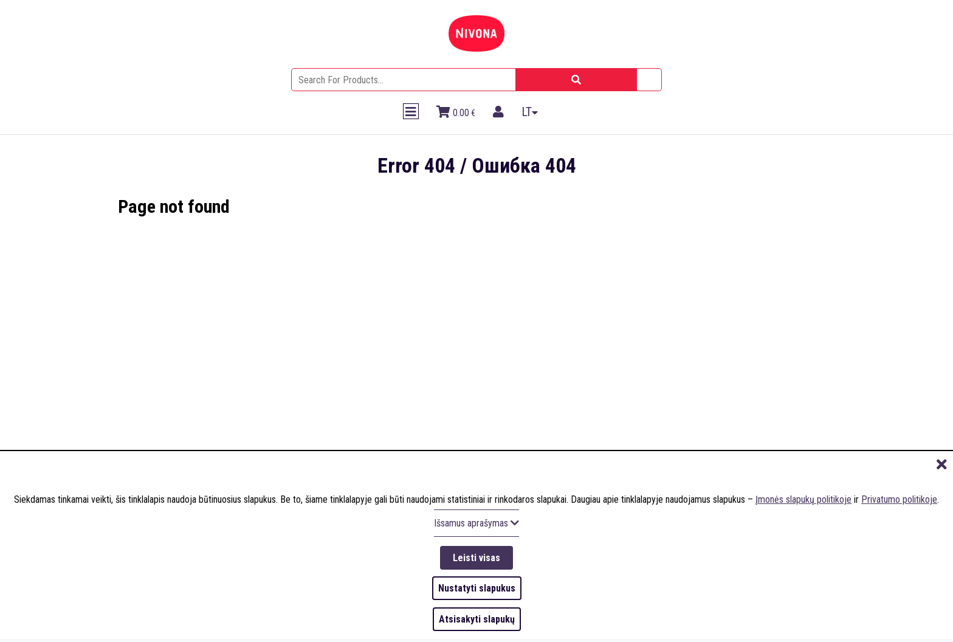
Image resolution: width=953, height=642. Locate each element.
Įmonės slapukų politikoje (803, 497)
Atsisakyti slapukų (477, 618)
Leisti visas (476, 556)
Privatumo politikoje (899, 497)
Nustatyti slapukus (476, 587)
